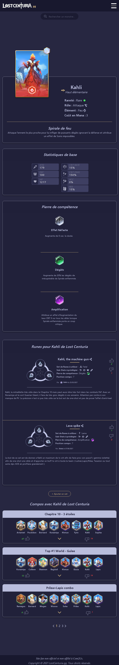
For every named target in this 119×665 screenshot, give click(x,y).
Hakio (65, 382)
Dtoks (61, 448)
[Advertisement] (59, 28)
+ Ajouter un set (59, 493)
